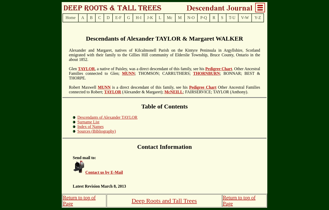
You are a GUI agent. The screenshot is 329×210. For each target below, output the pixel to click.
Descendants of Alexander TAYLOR (107, 117)
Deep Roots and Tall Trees (164, 200)
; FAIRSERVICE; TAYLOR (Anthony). (215, 92)
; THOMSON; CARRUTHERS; (164, 73)
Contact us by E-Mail (104, 172)
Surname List (88, 122)
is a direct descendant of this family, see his (150, 87)
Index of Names (90, 126)
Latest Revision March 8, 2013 (99, 186)
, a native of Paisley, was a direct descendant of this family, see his (150, 69)
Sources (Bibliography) (96, 131)
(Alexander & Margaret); (142, 92)
